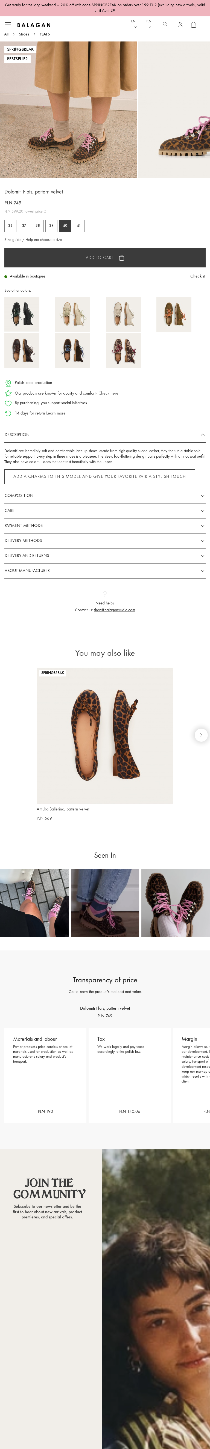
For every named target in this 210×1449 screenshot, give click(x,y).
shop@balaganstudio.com (114, 610)
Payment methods (24, 526)
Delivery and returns (27, 556)
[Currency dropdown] (149, 24)
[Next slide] (201, 735)
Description (17, 435)
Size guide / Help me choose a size (33, 240)
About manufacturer (27, 571)
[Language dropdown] (134, 24)
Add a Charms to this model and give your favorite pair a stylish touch (99, 477)
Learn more (56, 413)
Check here (108, 393)
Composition (19, 496)
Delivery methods (23, 541)
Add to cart (99, 258)
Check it (197, 277)
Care (9, 511)
